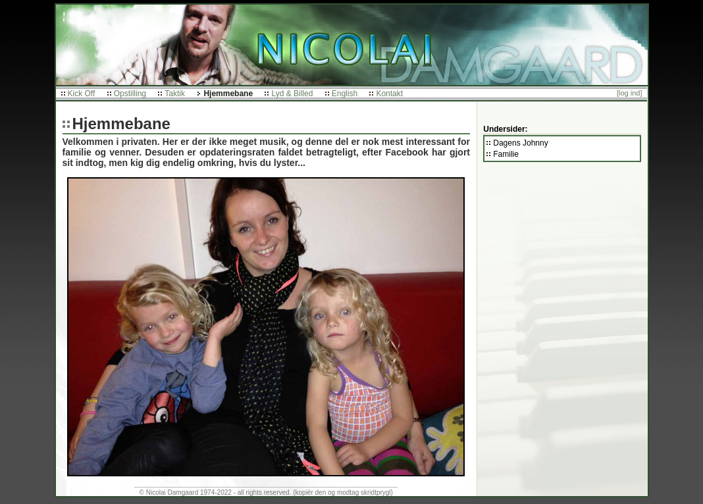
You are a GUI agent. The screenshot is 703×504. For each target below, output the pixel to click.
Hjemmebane (228, 93)
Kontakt (389, 93)
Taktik (175, 93)
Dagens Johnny (520, 143)
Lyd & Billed (292, 93)
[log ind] (629, 93)
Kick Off (81, 93)
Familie (506, 154)
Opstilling (130, 93)
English (344, 93)
